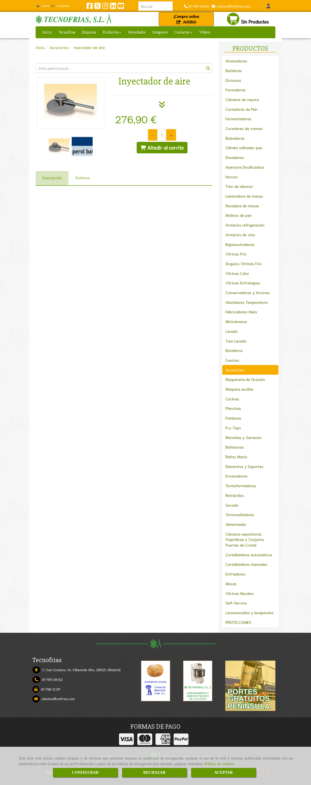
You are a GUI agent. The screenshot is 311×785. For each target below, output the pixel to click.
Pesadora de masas (242, 205)
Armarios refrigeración (245, 224)
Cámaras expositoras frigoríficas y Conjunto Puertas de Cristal (244, 539)
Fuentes (232, 360)
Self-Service (236, 602)
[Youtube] (121, 7)
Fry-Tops (233, 427)
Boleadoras (235, 138)
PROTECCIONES (238, 622)
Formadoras (235, 89)
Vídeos (204, 32)
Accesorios (234, 369)
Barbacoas (234, 446)
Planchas (233, 408)
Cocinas (232, 398)
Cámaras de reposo (242, 99)
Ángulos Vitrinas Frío (243, 263)
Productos (112, 32)
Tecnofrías (67, 32)
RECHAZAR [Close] (154, 772)
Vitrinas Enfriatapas (242, 282)
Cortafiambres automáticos (248, 554)
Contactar (60, 6)
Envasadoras (236, 475)
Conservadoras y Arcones (247, 292)
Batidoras (233, 70)
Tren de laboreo (239, 186)
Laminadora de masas (244, 195)
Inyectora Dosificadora (244, 167)
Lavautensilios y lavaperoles (249, 612)
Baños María (236, 456)
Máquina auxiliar (239, 389)
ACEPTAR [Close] (223, 772)
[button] (268, 6)
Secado (231, 504)
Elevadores (234, 157)
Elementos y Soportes (244, 466)
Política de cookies (219, 764)
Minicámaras (236, 321)
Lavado (231, 331)
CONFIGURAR (85, 772)
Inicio (42, 6)
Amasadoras (236, 60)
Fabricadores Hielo (241, 311)
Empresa (89, 32)
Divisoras (233, 80)
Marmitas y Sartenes (243, 437)
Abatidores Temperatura (246, 302)
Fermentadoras (238, 118)
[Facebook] (90, 7)
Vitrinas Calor (237, 273)
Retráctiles (234, 495)
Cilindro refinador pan (243, 147)
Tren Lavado (235, 340)
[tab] (52, 178)
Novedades (137, 32)
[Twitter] (97, 7)
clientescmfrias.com (232, 6)
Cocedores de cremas (244, 128)
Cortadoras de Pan (241, 109)
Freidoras (233, 417)
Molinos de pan (238, 215)
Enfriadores (235, 573)
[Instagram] (105, 7)
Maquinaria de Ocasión (245, 379)
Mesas (231, 583)
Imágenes (160, 32)
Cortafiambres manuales (246, 564)
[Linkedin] (113, 7)
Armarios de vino (240, 234)
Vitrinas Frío (235, 253)
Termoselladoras (239, 514)
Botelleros (234, 350)
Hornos (231, 176)
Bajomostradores (240, 244)
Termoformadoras (240, 485)
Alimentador (235, 524)
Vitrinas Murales (239, 593)
